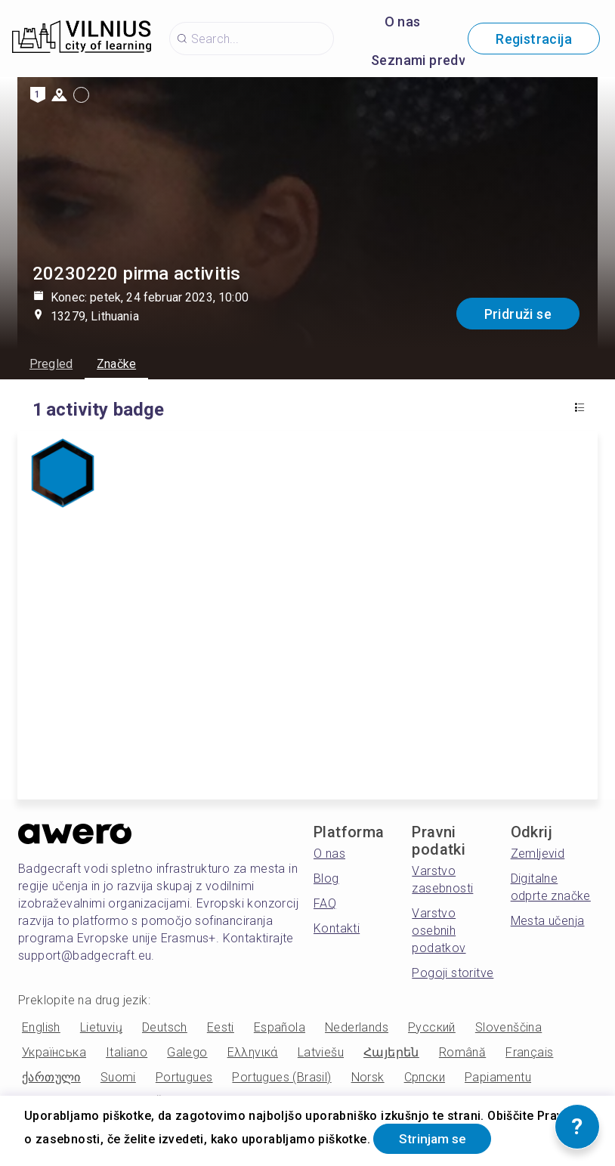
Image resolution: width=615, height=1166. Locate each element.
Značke (116, 364)
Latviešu (321, 1052)
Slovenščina (508, 1027)
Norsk (368, 1077)
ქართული (51, 1077)
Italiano (126, 1052)
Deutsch (164, 1027)
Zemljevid (538, 853)
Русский (432, 1027)
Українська (54, 1052)
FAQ (325, 903)
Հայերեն (391, 1052)
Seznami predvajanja (437, 60)
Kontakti (337, 928)
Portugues (184, 1077)
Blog (326, 878)
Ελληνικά (252, 1052)
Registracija (534, 39)
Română (462, 1052)
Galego (187, 1052)
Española (279, 1027)
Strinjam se (435, 1138)
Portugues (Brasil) (281, 1077)
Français (529, 1052)
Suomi (118, 1077)
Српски (424, 1077)
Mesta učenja (548, 921)
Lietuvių (101, 1027)
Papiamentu (498, 1077)
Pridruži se (518, 314)
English (41, 1027)
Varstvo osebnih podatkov (438, 930)
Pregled (51, 364)
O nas (403, 21)
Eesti (220, 1027)
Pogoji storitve (452, 973)
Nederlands (356, 1027)
